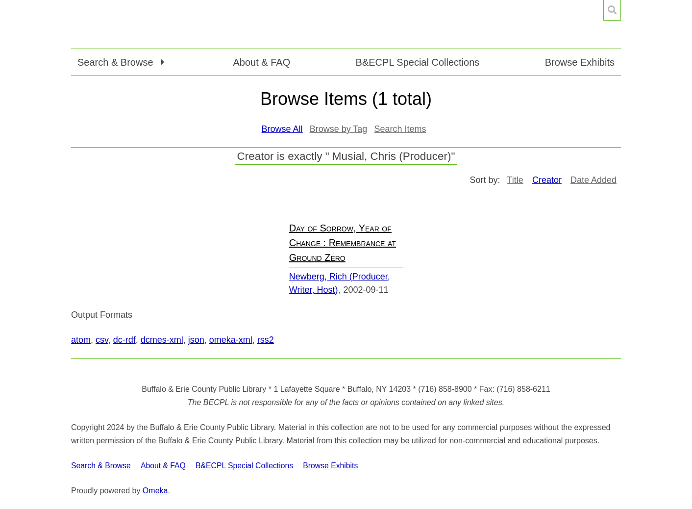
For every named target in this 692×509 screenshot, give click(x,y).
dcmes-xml (162, 340)
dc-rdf (124, 340)
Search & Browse (101, 465)
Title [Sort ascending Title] (515, 180)
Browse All (282, 129)
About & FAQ (261, 62)
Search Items (400, 129)
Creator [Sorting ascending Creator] (547, 180)
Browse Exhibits (580, 62)
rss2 (265, 340)
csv (102, 340)
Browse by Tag (339, 129)
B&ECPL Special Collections (418, 62)
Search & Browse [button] (116, 62)
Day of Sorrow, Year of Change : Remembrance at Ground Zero (342, 243)
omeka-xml (230, 340)
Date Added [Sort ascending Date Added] (593, 180)
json (196, 340)
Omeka (155, 490)
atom (81, 340)
